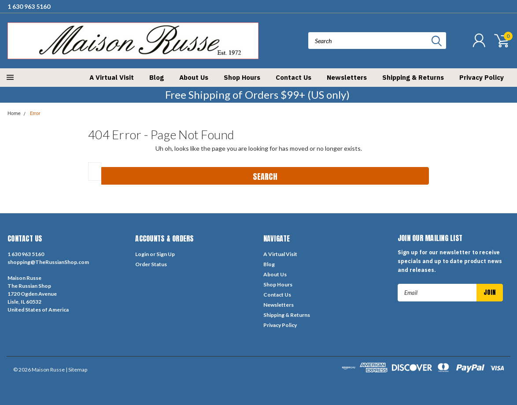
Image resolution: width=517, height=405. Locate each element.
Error (35, 113)
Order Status (151, 264)
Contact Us (293, 77)
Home (14, 113)
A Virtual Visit (111, 77)
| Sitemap (76, 369)
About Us (193, 77)
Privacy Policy (481, 77)
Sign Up (165, 254)
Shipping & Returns (413, 77)
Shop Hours (242, 77)
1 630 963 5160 (28, 6)
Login (142, 254)
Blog (156, 77)
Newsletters (347, 77)
